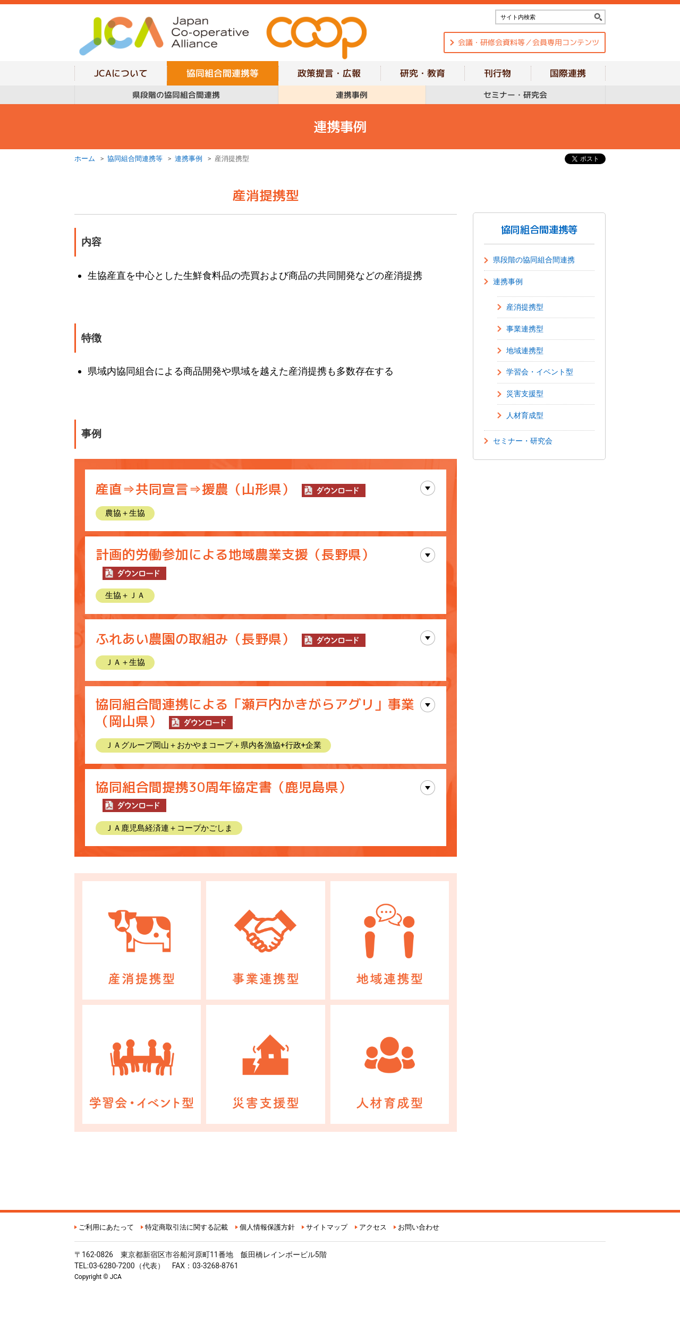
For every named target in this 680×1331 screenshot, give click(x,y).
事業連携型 (524, 329)
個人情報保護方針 (267, 1227)
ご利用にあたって (106, 1227)
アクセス (373, 1227)
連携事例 (188, 159)
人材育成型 (524, 415)
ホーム (84, 159)
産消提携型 (524, 307)
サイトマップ (326, 1227)
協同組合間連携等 (135, 159)
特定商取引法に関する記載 (186, 1227)
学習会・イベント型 (539, 372)
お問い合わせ (418, 1227)
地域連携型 (524, 350)
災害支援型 (524, 393)
